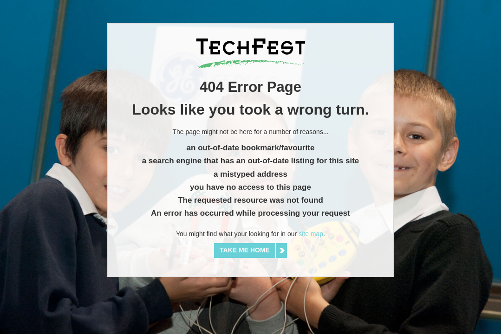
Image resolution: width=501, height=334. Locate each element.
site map (311, 234)
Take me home (245, 250)
